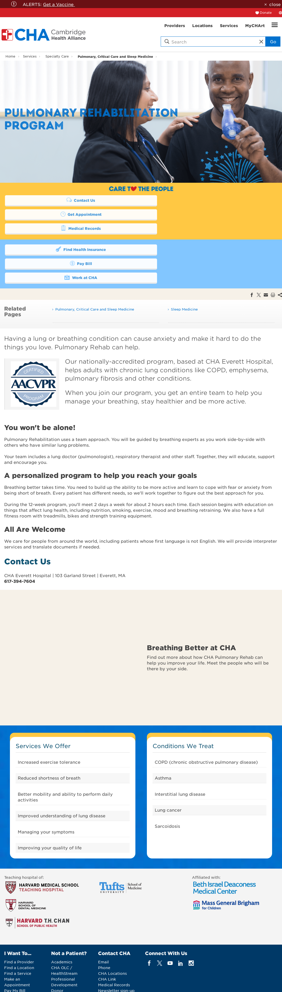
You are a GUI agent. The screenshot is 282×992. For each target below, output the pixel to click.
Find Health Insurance (69, 235)
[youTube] (170, 935)
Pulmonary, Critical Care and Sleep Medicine (115, 56)
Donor (57, 962)
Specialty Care (57, 56)
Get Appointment (201, 200)
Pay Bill (201, 235)
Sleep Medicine (184, 281)
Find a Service (17, 945)
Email (103, 933)
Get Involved (16, 968)
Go (273, 41)
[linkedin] (181, 935)
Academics (61, 933)
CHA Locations (112, 945)
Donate (266, 12)
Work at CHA (69, 249)
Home (10, 56)
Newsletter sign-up (116, 962)
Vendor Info (62, 973)
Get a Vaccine (59, 4)
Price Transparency (22, 973)
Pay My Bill (14, 962)
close (275, 4)
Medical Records (69, 214)
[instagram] (191, 935)
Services (30, 56)
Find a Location (19, 939)
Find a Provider (19, 933)
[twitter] (159, 935)
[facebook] (149, 935)
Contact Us (69, 200)
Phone (104, 939)
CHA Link (107, 951)
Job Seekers (62, 968)
